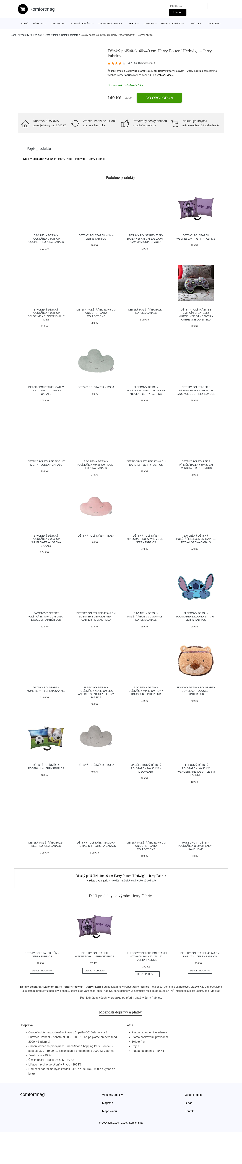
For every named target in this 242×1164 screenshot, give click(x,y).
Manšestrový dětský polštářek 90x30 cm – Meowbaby (146, 768)
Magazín (107, 1102)
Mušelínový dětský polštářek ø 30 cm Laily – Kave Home (196, 846)
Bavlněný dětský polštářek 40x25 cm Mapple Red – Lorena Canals (196, 539)
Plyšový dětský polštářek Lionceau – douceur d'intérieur (195, 690)
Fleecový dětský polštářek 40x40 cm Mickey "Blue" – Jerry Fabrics (146, 390)
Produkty (24, 34)
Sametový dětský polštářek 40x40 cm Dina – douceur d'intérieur (46, 616)
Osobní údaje (193, 1094)
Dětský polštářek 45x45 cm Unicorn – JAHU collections (96, 313)
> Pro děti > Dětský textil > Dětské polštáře (54, 34)
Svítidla (196, 23)
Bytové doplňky (81, 23)
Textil (133, 23)
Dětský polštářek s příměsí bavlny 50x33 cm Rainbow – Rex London (196, 464)
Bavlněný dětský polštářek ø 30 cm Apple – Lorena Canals (146, 616)
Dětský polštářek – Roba (96, 387)
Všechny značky (112, 1094)
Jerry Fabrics (125, 75)
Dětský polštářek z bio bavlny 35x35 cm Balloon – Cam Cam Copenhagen (146, 238)
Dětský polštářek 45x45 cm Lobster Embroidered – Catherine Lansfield (96, 616)
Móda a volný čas (172, 23)
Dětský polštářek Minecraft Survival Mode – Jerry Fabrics (146, 539)
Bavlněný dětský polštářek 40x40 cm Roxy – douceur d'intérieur (146, 690)
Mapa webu (109, 1111)
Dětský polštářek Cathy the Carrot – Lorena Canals (46, 390)
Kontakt (189, 1111)
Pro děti (213, 23)
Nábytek (38, 23)
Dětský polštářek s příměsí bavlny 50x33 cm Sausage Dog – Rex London (195, 390)
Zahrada (148, 23)
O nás (188, 1102)
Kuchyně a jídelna (110, 23)
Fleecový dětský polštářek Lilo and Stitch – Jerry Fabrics (196, 616)
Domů (24, 23)
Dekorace (57, 23)
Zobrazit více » (165, 75)
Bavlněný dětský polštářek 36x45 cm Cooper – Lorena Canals (46, 238)
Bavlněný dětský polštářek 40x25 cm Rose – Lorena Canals (96, 464)
